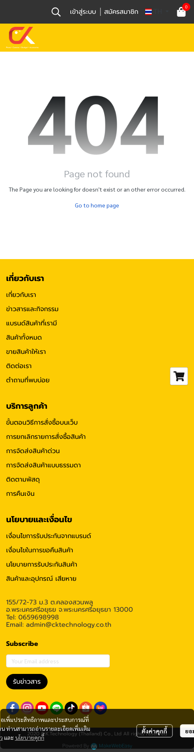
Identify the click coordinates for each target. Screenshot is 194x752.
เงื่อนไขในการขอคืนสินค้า (39, 550)
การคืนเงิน (20, 494)
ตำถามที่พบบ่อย (28, 380)
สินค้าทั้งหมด (24, 337)
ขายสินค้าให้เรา (26, 352)
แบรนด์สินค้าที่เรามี (31, 323)
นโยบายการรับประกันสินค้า (41, 564)
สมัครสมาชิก (121, 12)
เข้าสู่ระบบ (83, 12)
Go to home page (97, 205)
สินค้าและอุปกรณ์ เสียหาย (41, 579)
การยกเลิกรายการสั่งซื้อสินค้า (46, 437)
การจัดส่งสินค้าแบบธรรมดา (43, 465)
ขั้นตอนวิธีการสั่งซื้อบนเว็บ (42, 422)
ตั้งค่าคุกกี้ (154, 731)
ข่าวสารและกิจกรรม (32, 309)
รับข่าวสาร (27, 682)
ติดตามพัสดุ (23, 479)
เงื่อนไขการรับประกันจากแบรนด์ (48, 536)
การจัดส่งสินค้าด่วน (33, 451)
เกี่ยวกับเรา (21, 295)
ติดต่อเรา (19, 366)
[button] (56, 12)
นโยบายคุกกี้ (29, 737)
